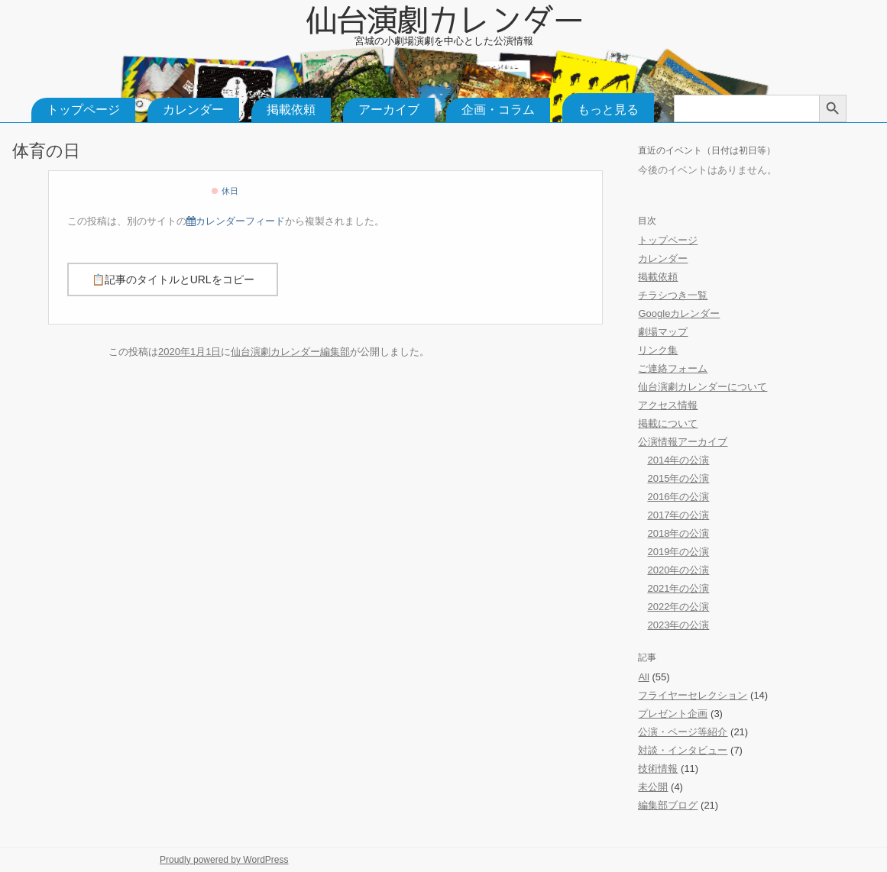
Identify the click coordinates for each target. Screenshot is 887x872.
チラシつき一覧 (672, 295)
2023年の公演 (678, 625)
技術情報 (658, 768)
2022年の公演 (678, 606)
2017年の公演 (678, 515)
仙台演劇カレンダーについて (702, 386)
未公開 (653, 787)
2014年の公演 (678, 460)
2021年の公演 (678, 588)
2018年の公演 (678, 533)
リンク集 (658, 350)
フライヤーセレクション (692, 695)
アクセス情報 (668, 405)
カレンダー (193, 109)
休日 (225, 190)
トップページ (83, 109)
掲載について (668, 423)
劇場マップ (663, 331)
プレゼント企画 (672, 713)
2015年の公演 (678, 478)
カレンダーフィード (235, 221)
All (643, 677)
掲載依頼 (291, 109)
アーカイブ (388, 109)
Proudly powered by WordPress (224, 859)
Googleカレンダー (679, 313)
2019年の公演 (678, 551)
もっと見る (608, 109)
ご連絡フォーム (672, 368)
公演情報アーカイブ (682, 441)
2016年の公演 (678, 496)
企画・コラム (498, 109)
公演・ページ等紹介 (682, 732)
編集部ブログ (668, 805)
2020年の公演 (678, 570)
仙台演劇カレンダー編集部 (290, 351)
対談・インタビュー (682, 750)
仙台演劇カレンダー (443, 17)
